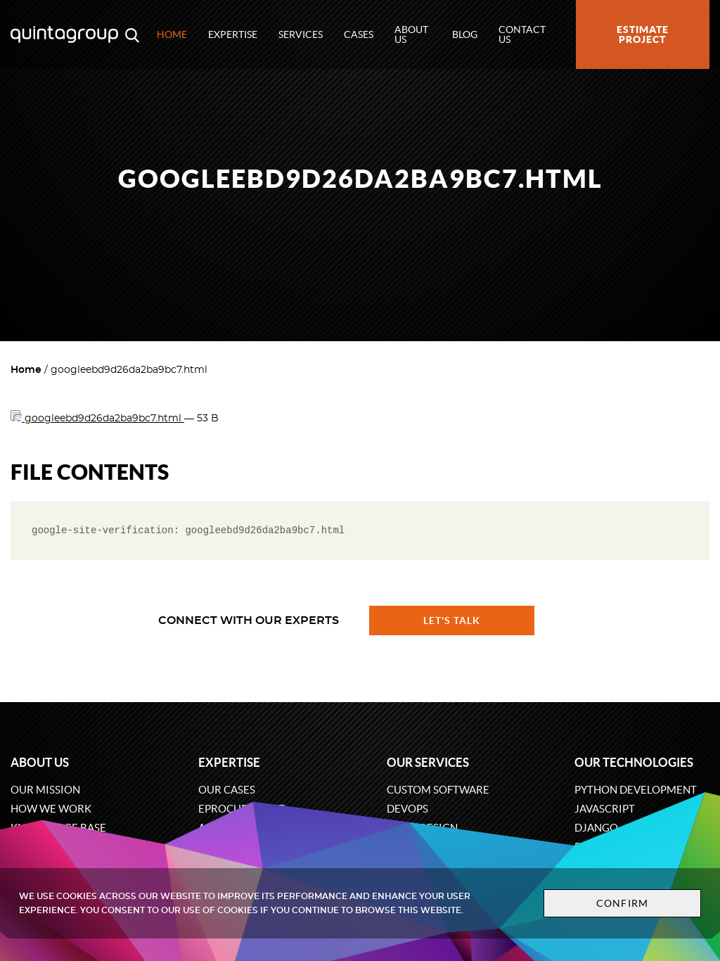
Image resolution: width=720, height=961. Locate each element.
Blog (464, 34)
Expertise (232, 34)
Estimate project (643, 34)
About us (411, 34)
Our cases (226, 790)
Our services (428, 762)
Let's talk (452, 620)
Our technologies (633, 762)
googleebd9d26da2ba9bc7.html (97, 419)
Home (172, 34)
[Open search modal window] (132, 34)
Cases (358, 34)
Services (300, 34)
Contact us (522, 34)
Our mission (45, 790)
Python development (635, 790)
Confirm (622, 903)
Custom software (438, 790)
